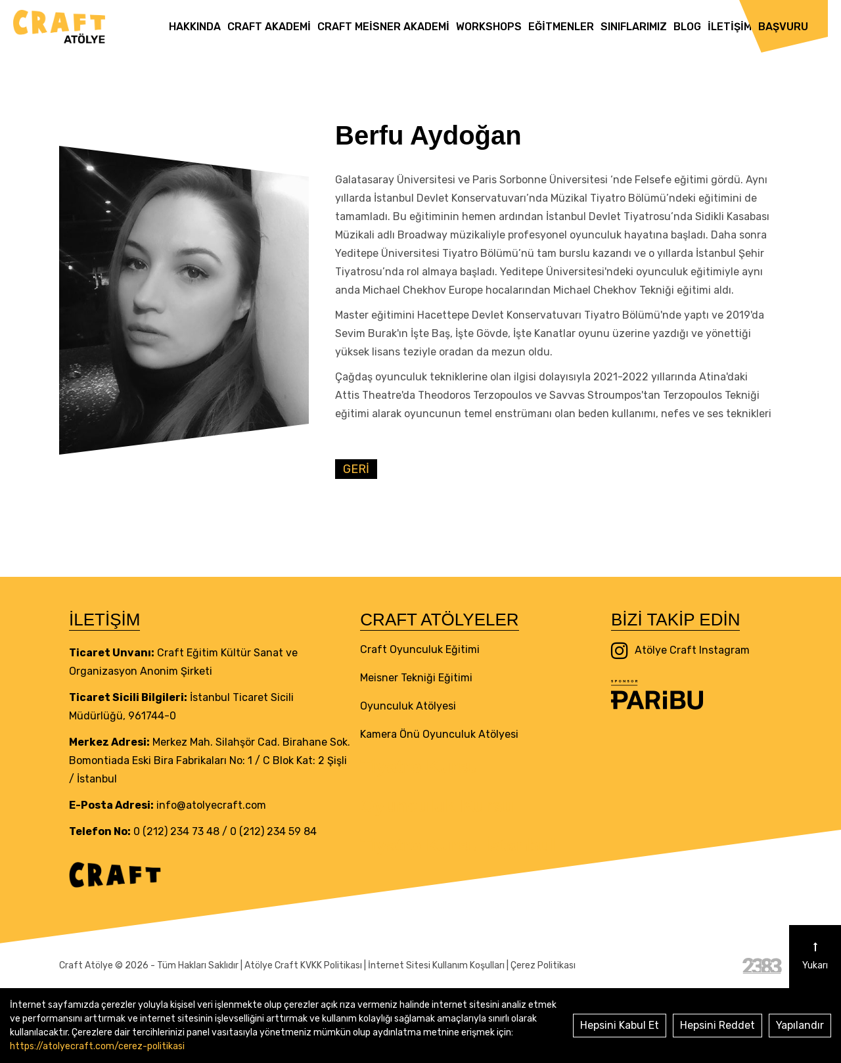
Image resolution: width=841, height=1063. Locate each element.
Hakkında (195, 26)
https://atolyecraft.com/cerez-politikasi (97, 1046)
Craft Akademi (269, 26)
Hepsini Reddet (717, 1025)
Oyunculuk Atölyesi (408, 706)
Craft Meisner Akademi (383, 26)
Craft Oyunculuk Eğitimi (420, 649)
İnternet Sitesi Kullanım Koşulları (436, 965)
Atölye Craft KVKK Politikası (303, 965)
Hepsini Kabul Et (619, 1025)
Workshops (489, 26)
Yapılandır (800, 1025)
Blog (687, 26)
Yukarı (815, 956)
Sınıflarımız (634, 26)
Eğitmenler (561, 26)
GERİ (356, 469)
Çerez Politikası (543, 965)
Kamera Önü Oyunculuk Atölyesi (439, 734)
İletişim (730, 26)
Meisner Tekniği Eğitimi (416, 677)
